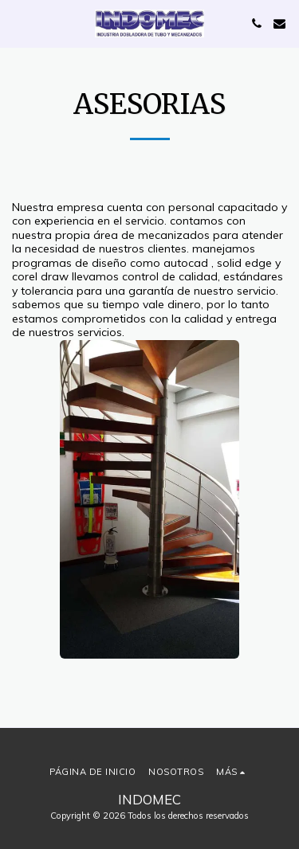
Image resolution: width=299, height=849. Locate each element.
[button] (17, 22)
